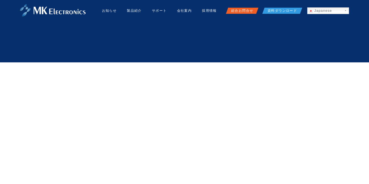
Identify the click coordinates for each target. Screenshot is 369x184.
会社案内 (184, 11)
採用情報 (209, 11)
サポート (159, 11)
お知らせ (109, 11)
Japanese (320, 11)
